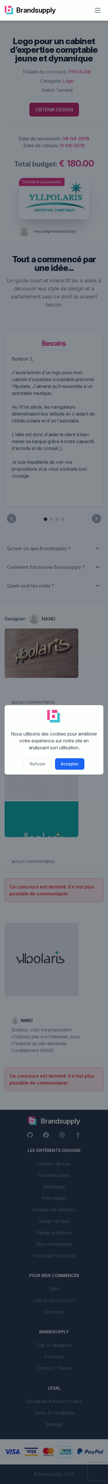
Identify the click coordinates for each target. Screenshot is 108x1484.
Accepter (70, 763)
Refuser (38, 763)
